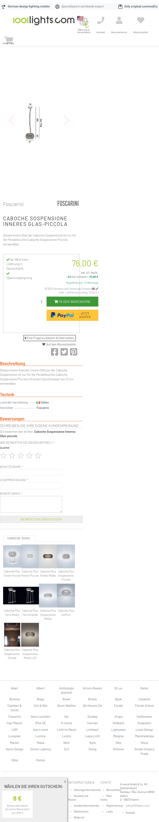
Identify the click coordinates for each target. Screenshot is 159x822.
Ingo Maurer (14, 723)
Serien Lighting (40, 749)
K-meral (66, 723)
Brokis (92, 699)
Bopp (40, 699)
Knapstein (144, 723)
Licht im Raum (66, 729)
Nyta (92, 742)
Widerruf (79, 817)
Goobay (93, 716)
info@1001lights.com (137, 805)
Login (109, 811)
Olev (118, 742)
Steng (92, 749)
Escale (118, 705)
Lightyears (118, 729)
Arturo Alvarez (92, 688)
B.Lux (118, 688)
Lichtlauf (93, 729)
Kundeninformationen (86, 805)
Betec (144, 688)
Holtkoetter (144, 716)
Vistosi (40, 760)
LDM (15, 729)
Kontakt (130, 812)
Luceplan (14, 736)
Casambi (144, 699)
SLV (66, 749)
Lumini (66, 736)
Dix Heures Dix (92, 705)
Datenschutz (81, 811)
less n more (40, 729)
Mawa (40, 742)
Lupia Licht (92, 736)
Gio (66, 716)
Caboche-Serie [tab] (18, 538)
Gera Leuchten (40, 716)
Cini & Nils (40, 705)
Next (66, 742)
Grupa (118, 716)
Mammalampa (144, 736)
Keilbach (118, 723)
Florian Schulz (144, 705)
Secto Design (14, 749)
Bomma (14, 699)
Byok (118, 699)
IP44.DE (40, 723)
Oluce (144, 742)
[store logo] (44, 23)
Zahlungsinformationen (87, 790)
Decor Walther (66, 705)
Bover (66, 699)
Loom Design (144, 729)
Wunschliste (113, 790)
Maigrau (118, 736)
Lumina (40, 736)
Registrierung (114, 805)
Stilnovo (118, 749)
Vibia (14, 760)
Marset (14, 742)
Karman (92, 723)
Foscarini (13, 204)
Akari (14, 688)
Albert (40, 688)
